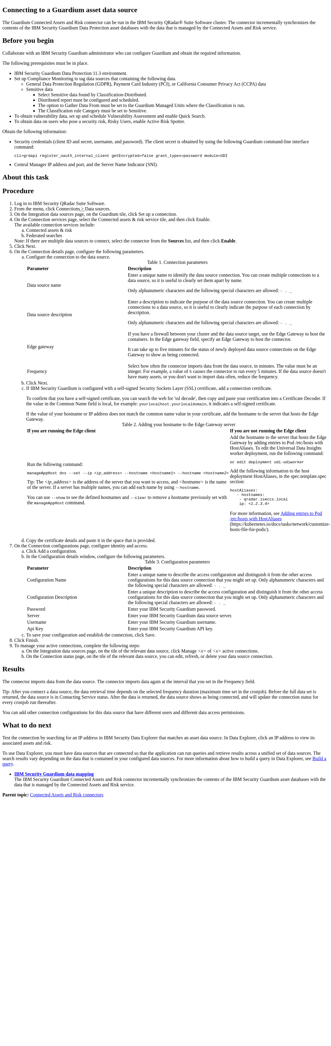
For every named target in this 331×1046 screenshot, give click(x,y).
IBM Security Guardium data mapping (54, 779)
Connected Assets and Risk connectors (66, 800)
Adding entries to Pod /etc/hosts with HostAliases (276, 521)
